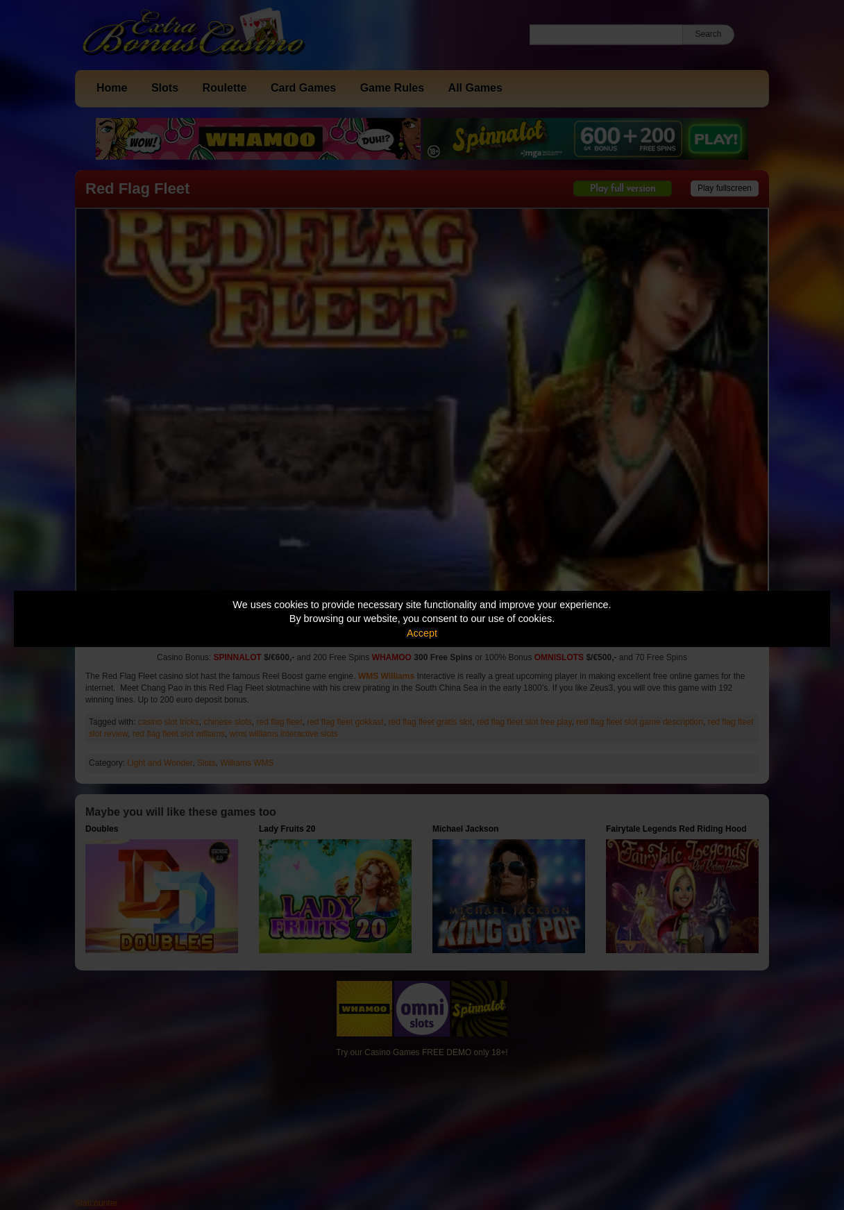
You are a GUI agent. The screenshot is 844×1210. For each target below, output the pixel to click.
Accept (422, 633)
